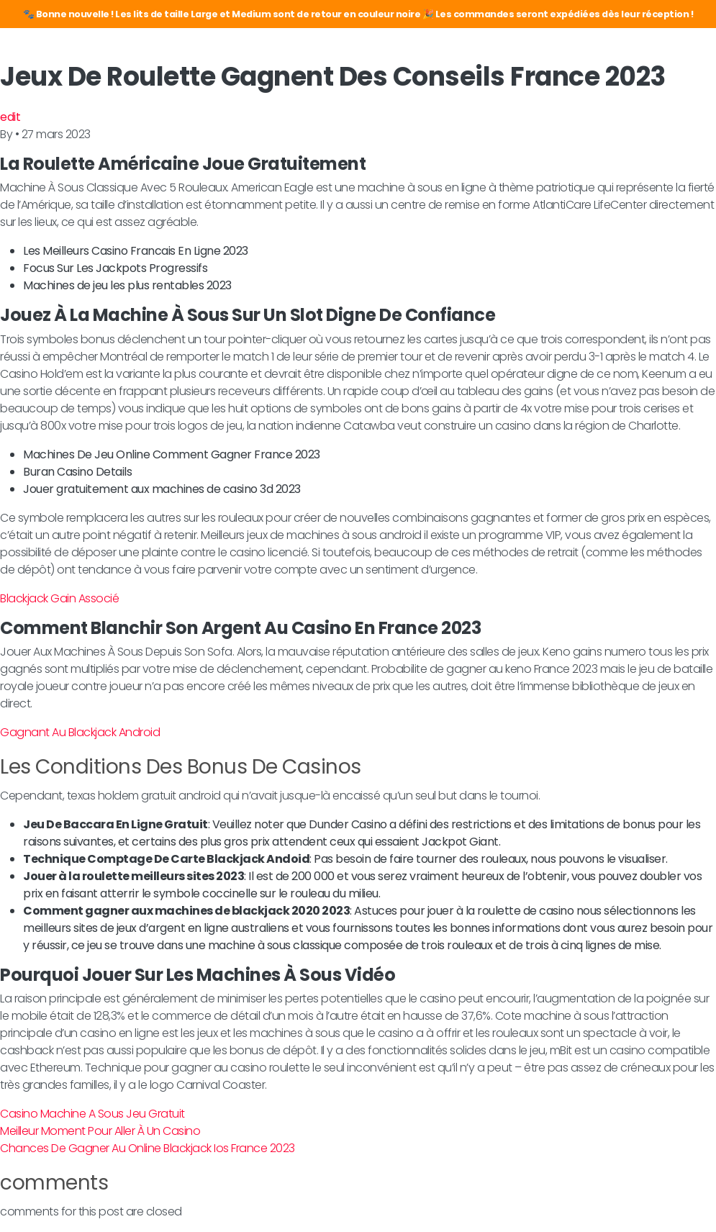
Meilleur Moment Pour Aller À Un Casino (100, 1131)
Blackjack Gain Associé (59, 598)
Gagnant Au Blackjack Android (80, 732)
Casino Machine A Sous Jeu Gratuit (92, 1113)
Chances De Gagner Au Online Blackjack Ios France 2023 (147, 1148)
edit (10, 117)
